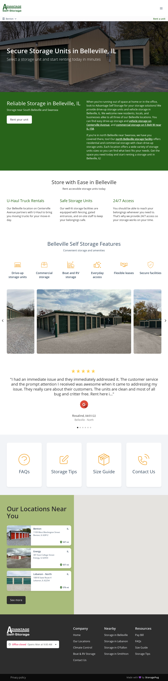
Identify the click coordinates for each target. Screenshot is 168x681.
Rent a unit (159, 18)
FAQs (138, 641)
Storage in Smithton (116, 654)
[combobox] (33, 644)
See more (16, 600)
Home (77, 635)
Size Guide (141, 647)
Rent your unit (19, 119)
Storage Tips (142, 654)
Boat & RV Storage (84, 654)
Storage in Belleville (116, 635)
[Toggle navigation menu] (162, 8)
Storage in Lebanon (116, 641)
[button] (77, 427)
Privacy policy (18, 677)
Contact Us (79, 660)
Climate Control (82, 647)
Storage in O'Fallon (115, 647)
